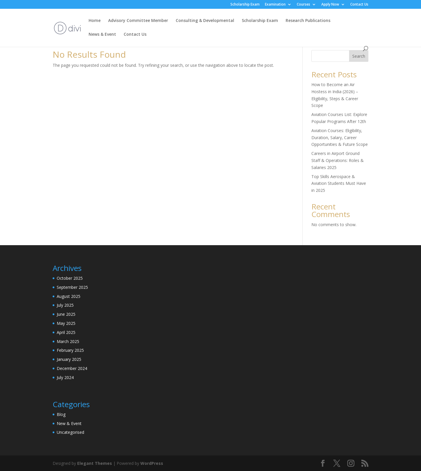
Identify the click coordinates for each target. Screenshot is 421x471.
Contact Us (359, 5)
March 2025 (68, 341)
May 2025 (66, 323)
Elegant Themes (94, 463)
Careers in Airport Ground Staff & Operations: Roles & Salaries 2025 (337, 160)
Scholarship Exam (245, 5)
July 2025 (65, 305)
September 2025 (72, 287)
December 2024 (72, 368)
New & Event (69, 423)
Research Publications (308, 20)
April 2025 (66, 332)
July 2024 (65, 377)
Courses (303, 5)
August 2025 (68, 296)
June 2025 (66, 314)
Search (358, 56)
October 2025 (70, 278)
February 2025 (70, 350)
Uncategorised (70, 432)
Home (95, 20)
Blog (61, 414)
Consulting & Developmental (205, 20)
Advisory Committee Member (138, 20)
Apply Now (330, 5)
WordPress (151, 463)
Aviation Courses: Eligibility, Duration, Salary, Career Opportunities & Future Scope (339, 137)
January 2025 (69, 359)
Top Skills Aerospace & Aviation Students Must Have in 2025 (338, 183)
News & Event (102, 34)
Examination (275, 5)
